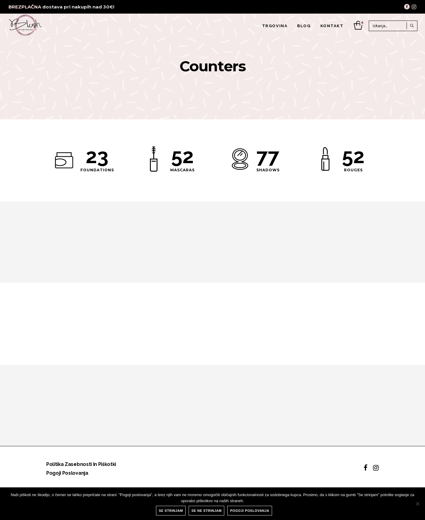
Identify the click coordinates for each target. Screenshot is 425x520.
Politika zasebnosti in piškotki (81, 464)
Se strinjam (171, 510)
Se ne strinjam (206, 510)
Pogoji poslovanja (67, 473)
